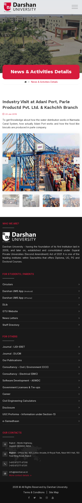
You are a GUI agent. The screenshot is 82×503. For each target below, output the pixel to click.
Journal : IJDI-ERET (13, 346)
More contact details (20, 475)
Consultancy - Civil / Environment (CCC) (25, 367)
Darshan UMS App (17, 291)
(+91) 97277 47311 (18, 465)
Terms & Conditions (34, 492)
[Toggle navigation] (75, 7)
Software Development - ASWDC (21, 380)
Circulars (7, 284)
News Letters (10, 318)
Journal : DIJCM (11, 353)
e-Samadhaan (10, 421)
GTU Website (10, 311)
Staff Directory (10, 324)
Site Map (54, 492)
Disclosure (8, 407)
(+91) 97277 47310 (18, 462)
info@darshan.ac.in (18, 472)
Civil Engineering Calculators (19, 400)
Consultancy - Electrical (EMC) (20, 373)
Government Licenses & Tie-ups (21, 387)
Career (6, 394)
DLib (5, 304)
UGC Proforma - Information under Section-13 (29, 414)
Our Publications (12, 360)
